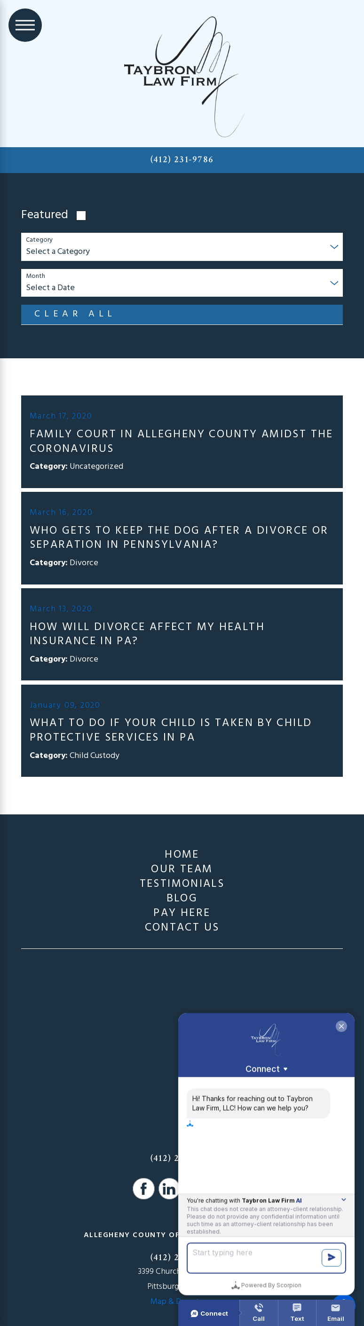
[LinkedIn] (169, 1189)
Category (39, 241)
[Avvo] (195, 1189)
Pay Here (181, 913)
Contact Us (182, 928)
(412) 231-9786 (182, 159)
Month (35, 277)
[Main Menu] (25, 25)
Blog (182, 899)
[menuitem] (182, 855)
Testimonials (182, 884)
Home (182, 855)
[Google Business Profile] (220, 1189)
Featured (44, 215)
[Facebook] (144, 1189)
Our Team (182, 869)
